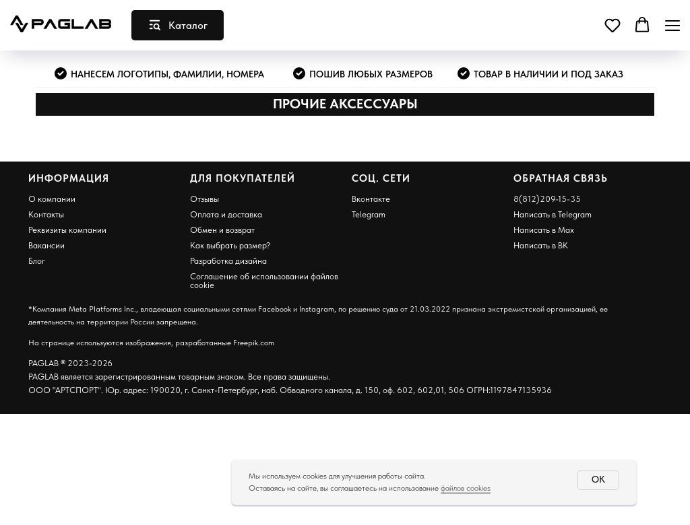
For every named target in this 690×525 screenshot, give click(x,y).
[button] (612, 25)
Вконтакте (371, 199)
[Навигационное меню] (672, 25)
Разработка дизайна (228, 261)
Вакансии (46, 245)
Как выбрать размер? (230, 245)
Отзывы (204, 199)
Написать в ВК (540, 245)
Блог (36, 261)
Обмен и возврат (222, 230)
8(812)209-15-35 (547, 199)
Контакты (46, 214)
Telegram (368, 214)
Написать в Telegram (552, 214)
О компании (51, 199)
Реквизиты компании (67, 230)
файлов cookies (466, 488)
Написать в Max (543, 230)
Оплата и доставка (226, 214)
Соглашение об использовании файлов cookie (264, 280)
